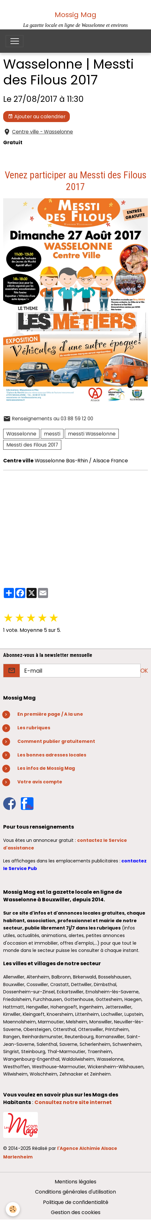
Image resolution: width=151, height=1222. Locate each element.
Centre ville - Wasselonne (42, 131)
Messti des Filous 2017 (32, 444)
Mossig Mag (75, 15)
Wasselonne (21, 433)
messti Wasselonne (92, 433)
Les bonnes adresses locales (51, 755)
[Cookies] (13, 1209)
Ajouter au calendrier (36, 116)
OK (144, 671)
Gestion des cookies (75, 1212)
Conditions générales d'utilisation (75, 1191)
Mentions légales (75, 1181)
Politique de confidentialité (75, 1202)
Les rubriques (33, 728)
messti (52, 433)
